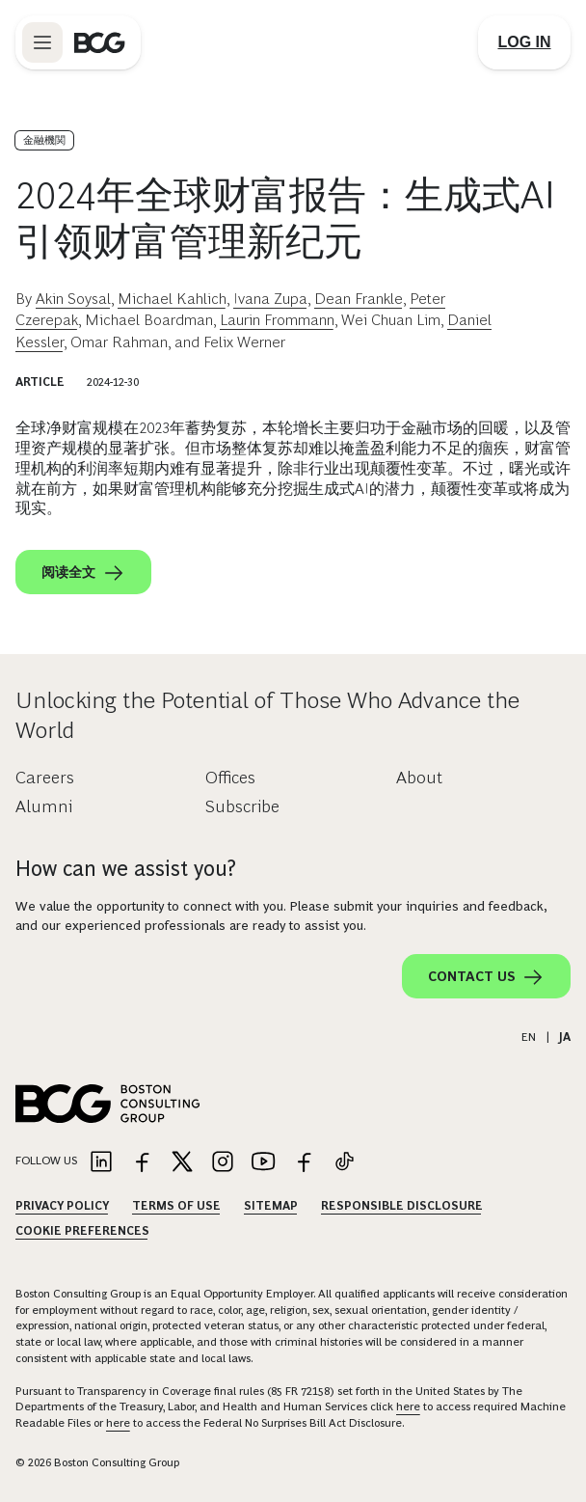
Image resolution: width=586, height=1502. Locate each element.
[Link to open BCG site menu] (42, 42)
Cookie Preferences (82, 1231)
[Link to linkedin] (101, 1163)
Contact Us (486, 977)
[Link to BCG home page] (100, 42)
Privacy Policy (62, 1206)
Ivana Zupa (270, 298)
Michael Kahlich (172, 298)
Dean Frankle (358, 298)
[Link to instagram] (222, 1163)
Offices (230, 777)
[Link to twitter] (182, 1163)
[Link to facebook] (141, 1163)
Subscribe (242, 806)
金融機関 (44, 140)
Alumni (43, 806)
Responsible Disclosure (402, 1206)
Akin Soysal (73, 298)
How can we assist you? (125, 869)
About (419, 777)
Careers (44, 777)
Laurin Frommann (277, 320)
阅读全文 (83, 573)
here (408, 1406)
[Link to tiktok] (344, 1163)
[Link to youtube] (263, 1163)
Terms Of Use (176, 1206)
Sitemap (271, 1206)
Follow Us (46, 1160)
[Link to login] (524, 42)
